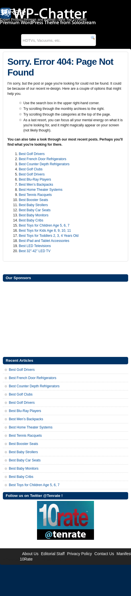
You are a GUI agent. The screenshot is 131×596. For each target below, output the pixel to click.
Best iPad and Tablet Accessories (44, 241)
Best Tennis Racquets (35, 195)
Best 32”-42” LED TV (34, 251)
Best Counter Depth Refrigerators (44, 164)
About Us (30, 553)
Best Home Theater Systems (40, 190)
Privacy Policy (79, 553)
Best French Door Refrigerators (42, 159)
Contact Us (104, 553)
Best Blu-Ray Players (35, 179)
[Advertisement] (65, 318)
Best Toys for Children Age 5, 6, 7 (44, 225)
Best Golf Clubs (30, 169)
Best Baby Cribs (31, 220)
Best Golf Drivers (32, 154)
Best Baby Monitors (33, 215)
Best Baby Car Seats (34, 210)
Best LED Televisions (35, 246)
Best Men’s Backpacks (36, 185)
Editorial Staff (53, 553)
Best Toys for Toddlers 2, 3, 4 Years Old (49, 236)
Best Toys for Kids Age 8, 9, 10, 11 (45, 231)
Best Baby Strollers (33, 205)
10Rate (26, 559)
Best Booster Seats (33, 200)
